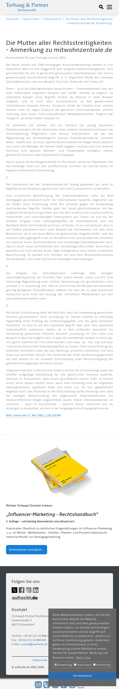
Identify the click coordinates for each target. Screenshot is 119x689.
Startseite (12, 19)
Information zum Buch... (26, 550)
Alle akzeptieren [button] (82, 675)
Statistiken (82, 665)
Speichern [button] (65, 682)
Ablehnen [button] (99, 682)
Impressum (39, 660)
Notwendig (63, 665)
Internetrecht (52, 19)
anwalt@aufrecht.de (34, 644)
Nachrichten (31, 19)
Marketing (101, 665)
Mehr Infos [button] (83, 657)
